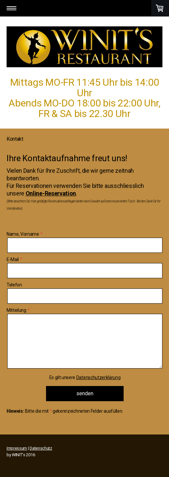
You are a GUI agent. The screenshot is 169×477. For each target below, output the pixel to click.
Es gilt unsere (85, 377)
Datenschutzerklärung (98, 377)
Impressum (17, 448)
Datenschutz (41, 448)
